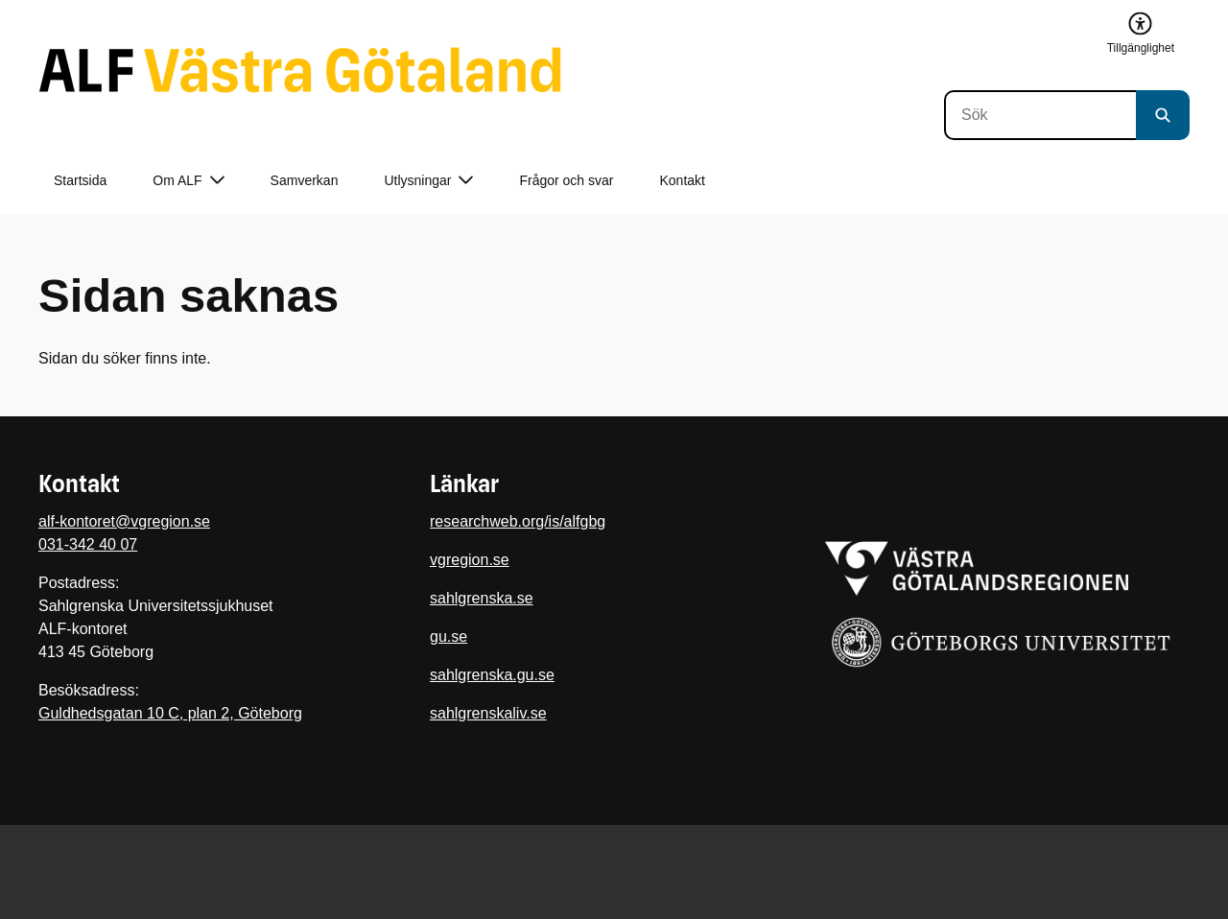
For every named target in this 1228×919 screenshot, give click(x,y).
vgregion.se (469, 560)
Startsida (80, 180)
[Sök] (1040, 115)
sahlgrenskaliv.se (488, 713)
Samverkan (305, 180)
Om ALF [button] (188, 181)
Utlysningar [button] (428, 181)
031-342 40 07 (87, 544)
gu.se (448, 636)
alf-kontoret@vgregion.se (124, 521)
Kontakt (682, 180)
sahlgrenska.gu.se (492, 675)
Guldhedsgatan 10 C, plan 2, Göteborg (170, 713)
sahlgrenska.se (481, 598)
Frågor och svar (566, 180)
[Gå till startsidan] (299, 70)
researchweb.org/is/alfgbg (517, 521)
